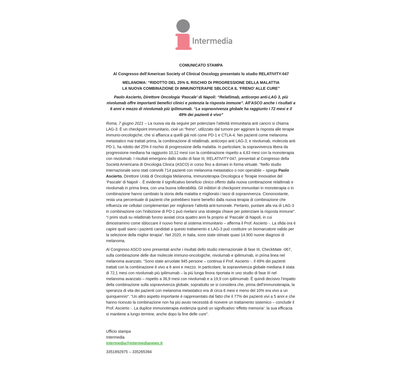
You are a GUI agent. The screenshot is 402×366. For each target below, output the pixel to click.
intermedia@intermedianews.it (134, 343)
